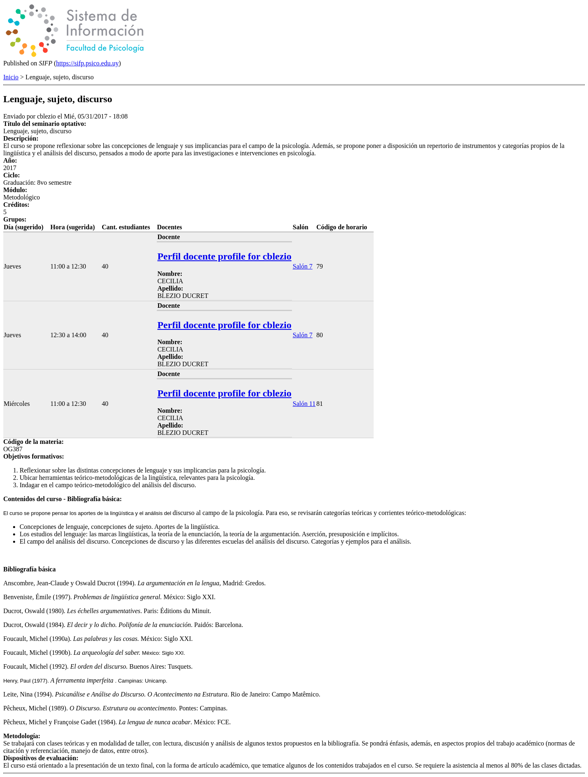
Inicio (10, 77)
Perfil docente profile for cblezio (224, 256)
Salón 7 (302, 266)
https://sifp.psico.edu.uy (87, 63)
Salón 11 (304, 403)
